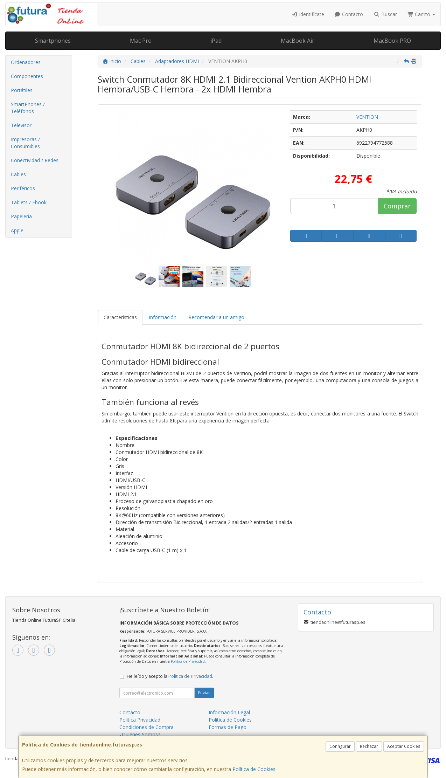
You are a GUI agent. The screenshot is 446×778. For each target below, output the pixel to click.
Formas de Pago (227, 727)
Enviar (204, 693)
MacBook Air (297, 40)
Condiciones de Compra (146, 727)
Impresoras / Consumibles (25, 143)
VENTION (367, 116)
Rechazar (369, 746)
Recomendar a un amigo (216, 317)
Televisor (21, 125)
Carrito (421, 14)
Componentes (27, 76)
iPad (216, 40)
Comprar (397, 206)
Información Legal (229, 712)
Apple (17, 230)
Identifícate (307, 14)
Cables (18, 174)
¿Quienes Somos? (139, 734)
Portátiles (22, 90)
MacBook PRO (392, 40)
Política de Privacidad (188, 661)
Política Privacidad (139, 719)
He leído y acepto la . (170, 676)
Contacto (349, 14)
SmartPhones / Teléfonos (28, 108)
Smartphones (53, 40)
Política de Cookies (254, 769)
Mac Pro (141, 40)
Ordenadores (26, 62)
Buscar (385, 14)
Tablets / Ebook (29, 202)
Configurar (340, 746)
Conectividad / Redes (34, 160)
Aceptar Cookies (403, 746)
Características (120, 317)
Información (162, 317)
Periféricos (23, 188)
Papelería (21, 216)
